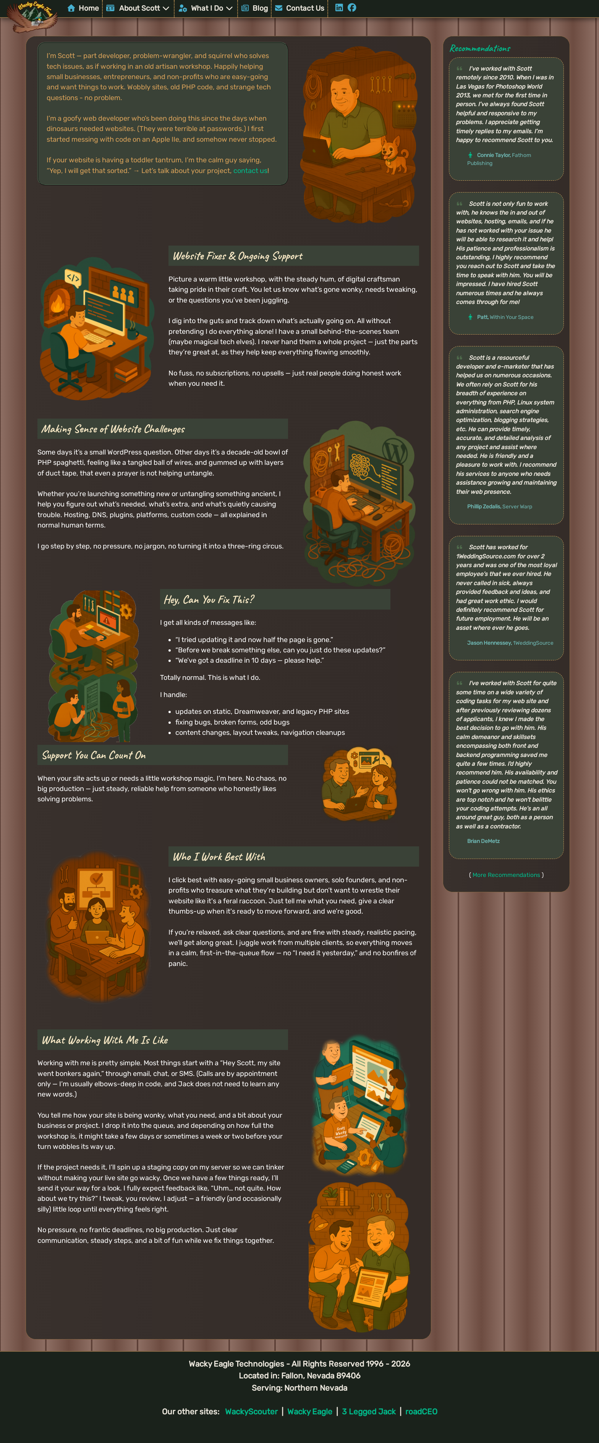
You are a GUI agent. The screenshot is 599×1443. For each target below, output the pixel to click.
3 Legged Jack (369, 1411)
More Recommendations (506, 874)
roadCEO (421, 1411)
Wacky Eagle (309, 1411)
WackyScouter (251, 1411)
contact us (250, 171)
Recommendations (479, 48)
